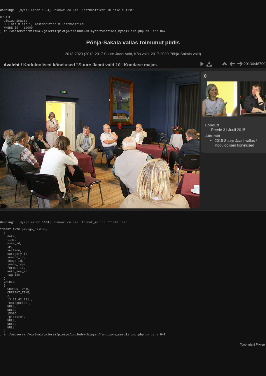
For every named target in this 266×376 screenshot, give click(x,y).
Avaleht (12, 70)
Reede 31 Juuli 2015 (228, 135)
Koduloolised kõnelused (234, 151)
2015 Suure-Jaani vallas (235, 146)
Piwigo (260, 371)
